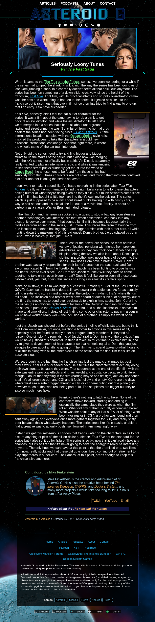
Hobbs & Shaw (60, 308)
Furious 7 (21, 189)
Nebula (96, 599)
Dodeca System (105, 486)
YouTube (111, 500)
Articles (45, 518)
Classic (73, 599)
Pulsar (107, 599)
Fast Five (36, 96)
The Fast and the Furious (62, 81)
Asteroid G (31, 518)
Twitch (96, 500)
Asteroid (61, 599)
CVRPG (80, 486)
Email (124, 500)
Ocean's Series (81, 135)
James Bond (24, 171)
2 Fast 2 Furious (85, 132)
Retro (84, 599)
